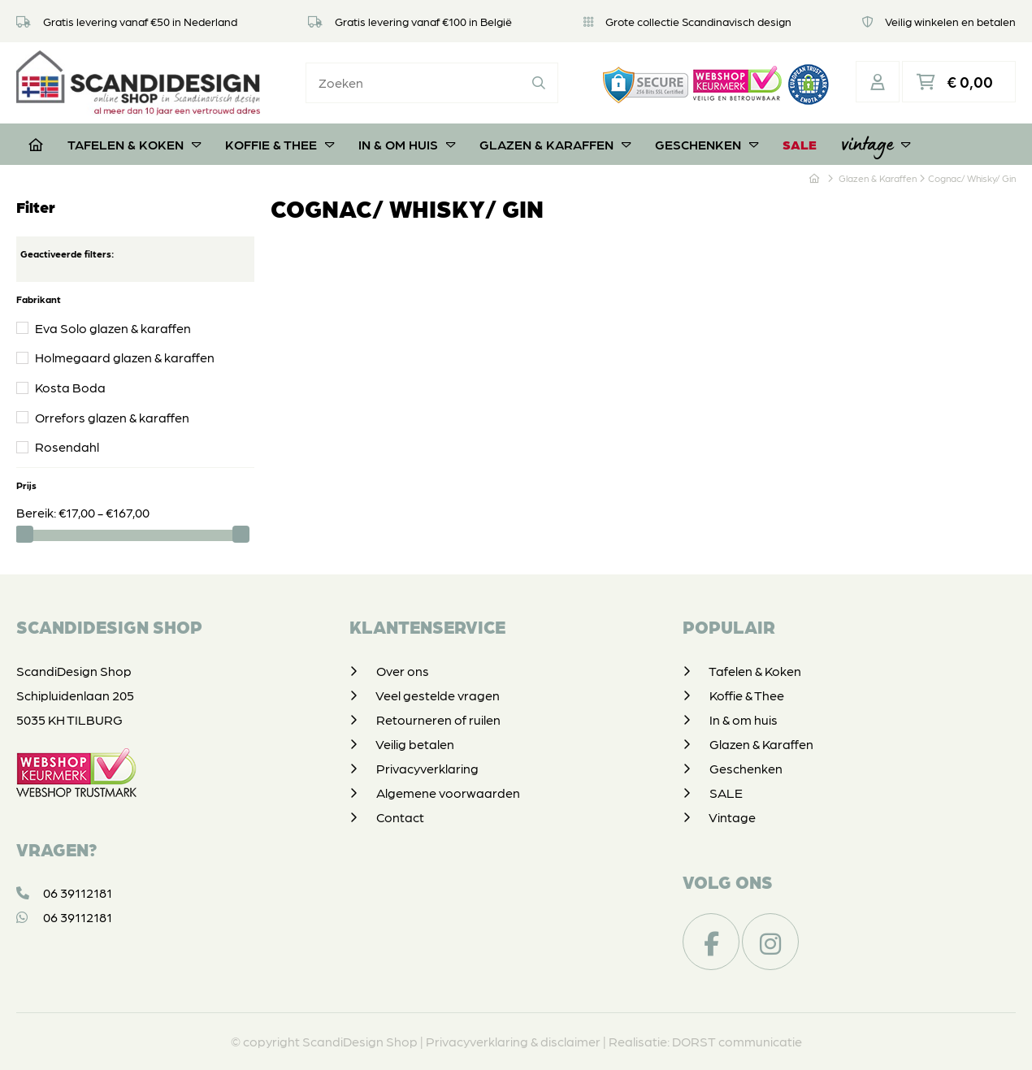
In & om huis (406, 144)
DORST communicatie (737, 1041)
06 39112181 (64, 892)
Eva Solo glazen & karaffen (113, 328)
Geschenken (706, 144)
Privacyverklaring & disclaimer (513, 1041)
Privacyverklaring (427, 768)
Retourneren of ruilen (438, 719)
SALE (800, 144)
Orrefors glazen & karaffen (112, 417)
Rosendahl (67, 446)
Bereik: (37, 512)
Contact (400, 817)
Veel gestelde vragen (437, 695)
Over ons (402, 670)
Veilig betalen (414, 744)
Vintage (875, 143)
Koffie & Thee (279, 144)
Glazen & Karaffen (555, 144)
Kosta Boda (70, 387)
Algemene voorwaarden (448, 792)
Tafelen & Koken (134, 144)
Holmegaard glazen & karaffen (125, 357)
